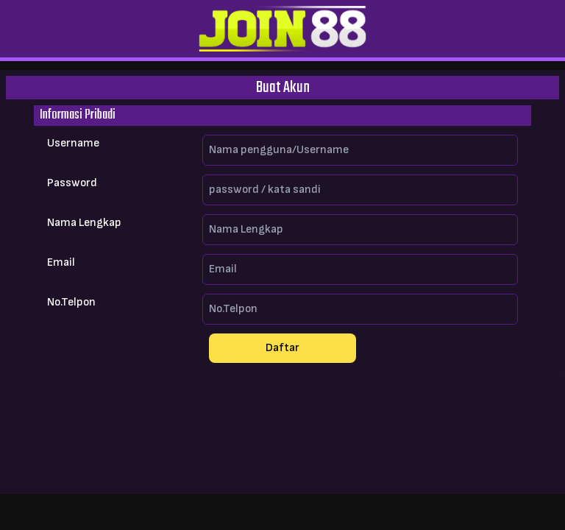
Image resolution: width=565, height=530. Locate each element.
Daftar (282, 348)
